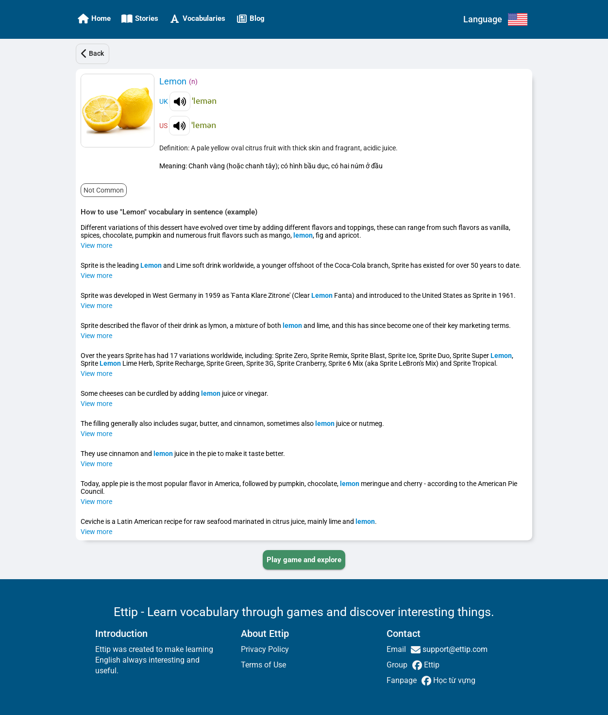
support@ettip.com (454, 649)
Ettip (430, 664)
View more (96, 245)
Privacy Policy (265, 649)
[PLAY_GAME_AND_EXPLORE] (304, 559)
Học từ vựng (453, 680)
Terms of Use (263, 664)
